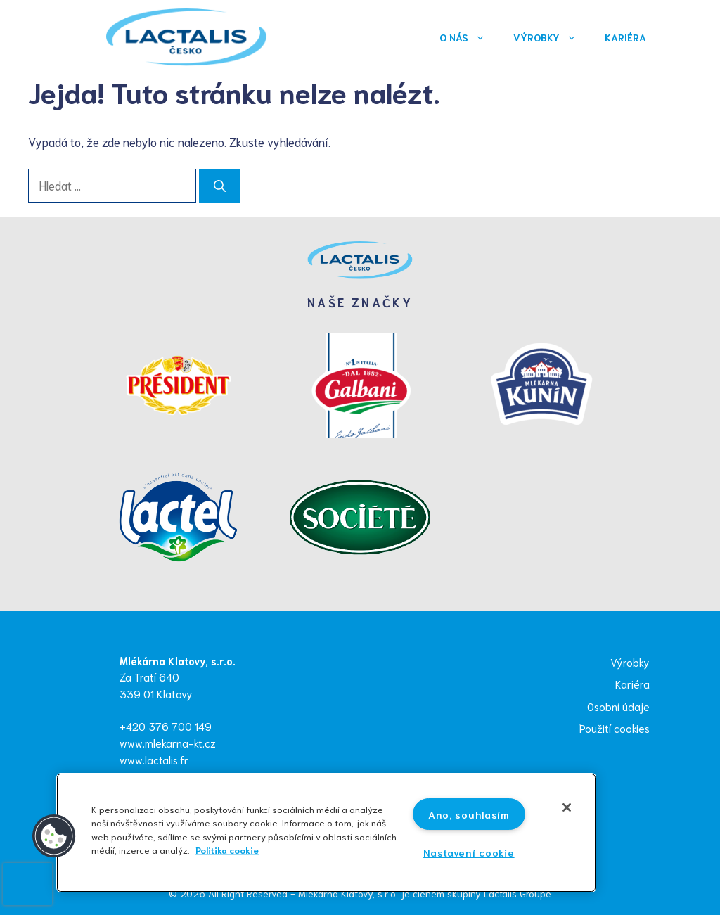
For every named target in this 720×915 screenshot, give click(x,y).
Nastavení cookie (469, 852)
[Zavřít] (566, 807)
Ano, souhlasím (469, 814)
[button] (54, 836)
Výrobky (552, 37)
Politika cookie (227, 849)
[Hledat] (219, 186)
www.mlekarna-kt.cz (168, 743)
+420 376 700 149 (166, 726)
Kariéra (625, 37)
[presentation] (27, 884)
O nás (469, 37)
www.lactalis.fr (154, 760)
